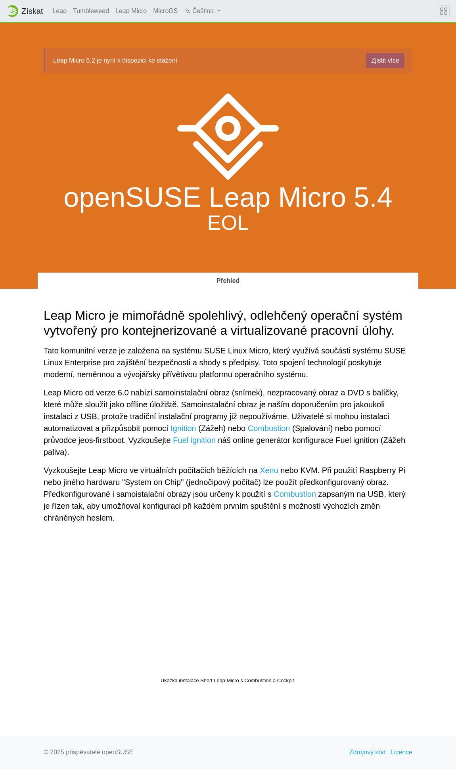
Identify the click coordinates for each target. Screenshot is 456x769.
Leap (59, 11)
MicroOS (165, 11)
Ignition (183, 428)
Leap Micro (131, 11)
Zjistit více (385, 60)
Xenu (269, 470)
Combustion (269, 428)
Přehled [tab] (228, 280)
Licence (401, 752)
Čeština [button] (199, 11)
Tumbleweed (91, 11)
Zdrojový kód (367, 752)
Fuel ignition (194, 440)
